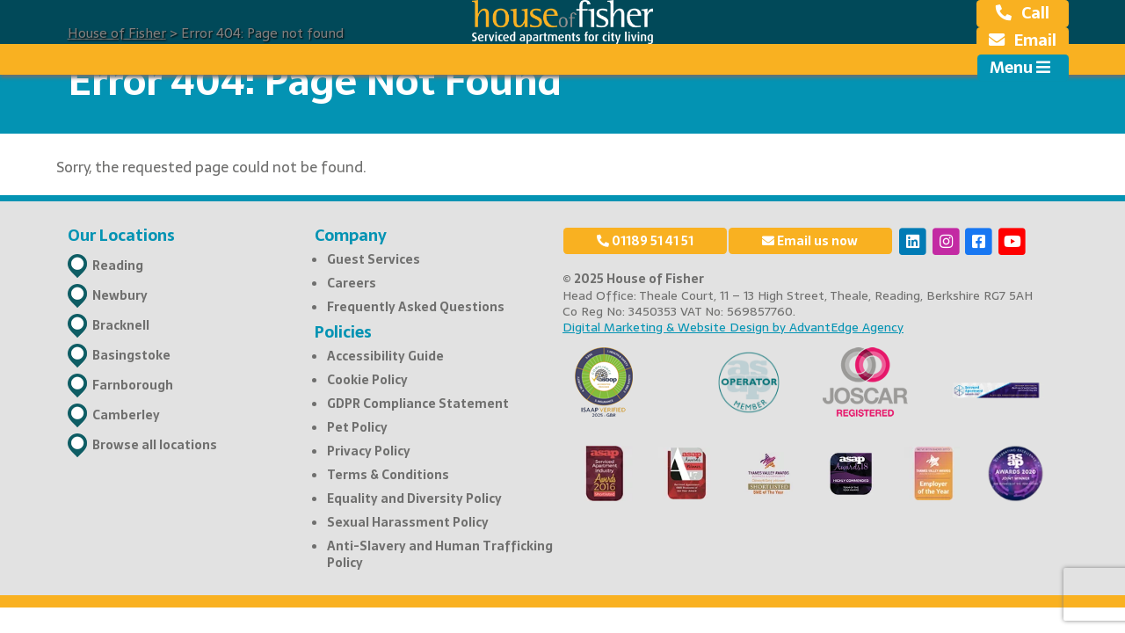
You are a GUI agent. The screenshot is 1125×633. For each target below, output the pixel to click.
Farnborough (132, 385)
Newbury (120, 295)
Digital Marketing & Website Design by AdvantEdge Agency (733, 327)
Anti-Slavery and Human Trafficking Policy (440, 553)
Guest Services (373, 259)
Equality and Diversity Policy (414, 498)
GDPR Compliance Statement (418, 403)
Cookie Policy (367, 379)
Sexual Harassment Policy (408, 522)
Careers (351, 283)
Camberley (126, 415)
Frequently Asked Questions (415, 306)
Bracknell (120, 325)
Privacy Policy (368, 451)
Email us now (810, 241)
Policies (343, 332)
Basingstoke (131, 355)
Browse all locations (154, 445)
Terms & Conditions (388, 474)
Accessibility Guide (385, 356)
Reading (117, 265)
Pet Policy (357, 427)
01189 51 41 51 (645, 241)
